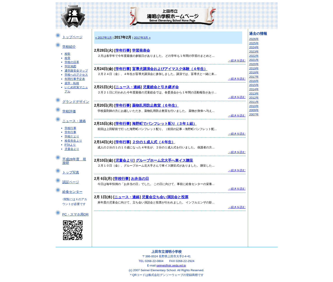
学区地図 (70, 66)
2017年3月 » (142, 37)
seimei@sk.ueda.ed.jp (171, 265)
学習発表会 (141, 50)
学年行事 (70, 132)
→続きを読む (237, 60)
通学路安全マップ (76, 70)
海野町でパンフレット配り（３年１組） (164, 124)
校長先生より (73, 140)
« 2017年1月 (103, 37)
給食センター (72, 192)
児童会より (72, 149)
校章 (67, 58)
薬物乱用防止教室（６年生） (155, 105)
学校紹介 (69, 46)
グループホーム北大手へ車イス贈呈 (164, 160)
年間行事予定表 (75, 79)
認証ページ (70, 182)
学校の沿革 (72, 62)
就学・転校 (72, 83)
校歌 (67, 53)
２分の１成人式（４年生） (153, 142)
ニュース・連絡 (74, 121)
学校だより (72, 136)
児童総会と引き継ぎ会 (161, 87)
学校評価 (69, 111)
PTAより (70, 144)
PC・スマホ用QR (75, 214)
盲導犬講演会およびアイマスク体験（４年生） (169, 69)
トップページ (72, 37)
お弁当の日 (140, 179)
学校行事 (70, 128)
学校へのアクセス (76, 74)
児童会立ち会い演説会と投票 (165, 197)
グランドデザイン (75, 102)
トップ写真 (70, 172)
